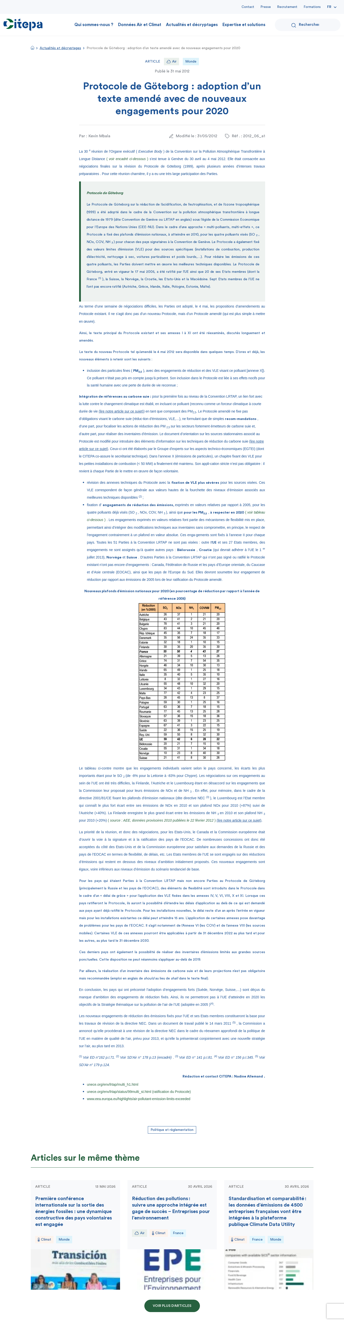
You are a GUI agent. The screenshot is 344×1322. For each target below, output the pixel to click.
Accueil (32, 48)
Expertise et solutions (243, 25)
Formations (312, 6)
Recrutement (287, 6)
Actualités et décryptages (192, 25)
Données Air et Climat (139, 25)
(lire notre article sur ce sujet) (121, 411)
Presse (266, 6)
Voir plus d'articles (172, 1306)
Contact (248, 6)
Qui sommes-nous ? (93, 25)
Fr (329, 7)
